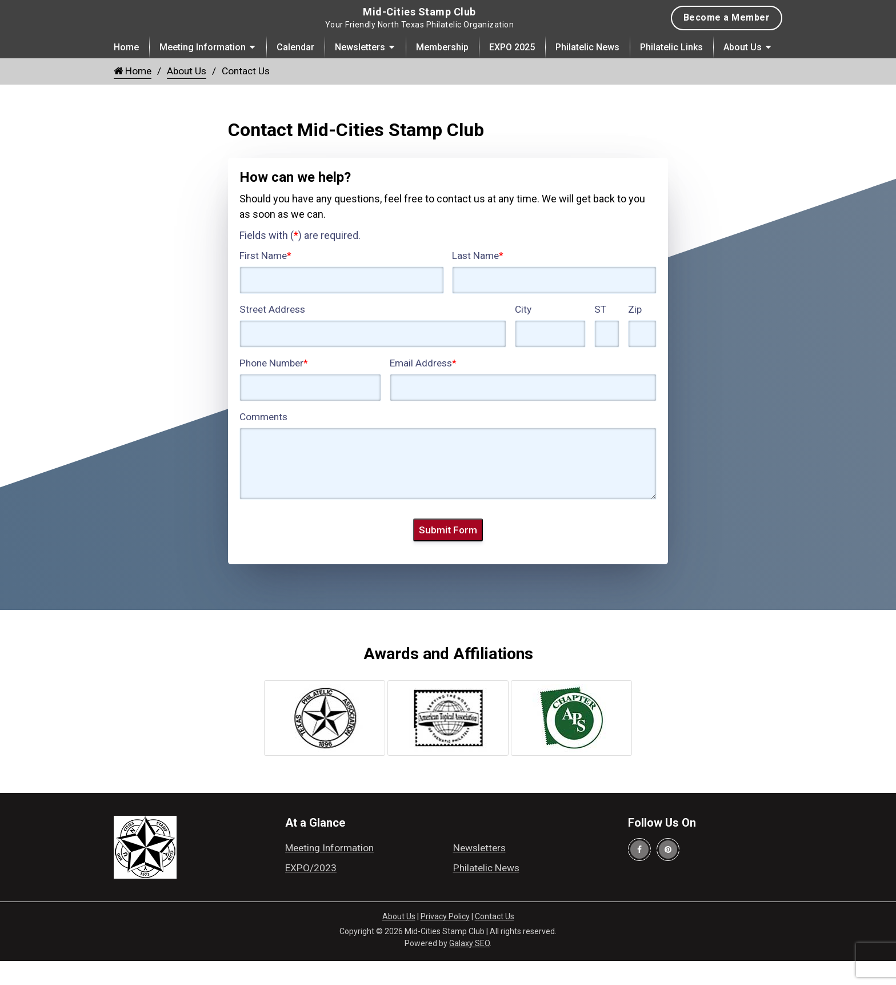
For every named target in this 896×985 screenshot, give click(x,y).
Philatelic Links (671, 71)
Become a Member (726, 30)
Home (126, 71)
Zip (635, 334)
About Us (742, 71)
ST (600, 334)
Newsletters (360, 71)
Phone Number (273, 387)
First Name (265, 280)
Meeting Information (202, 71)
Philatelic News (587, 71)
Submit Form (448, 554)
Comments (263, 441)
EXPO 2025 (512, 71)
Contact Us (494, 941)
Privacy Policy (445, 941)
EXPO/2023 (311, 892)
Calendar (295, 71)
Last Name (477, 280)
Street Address (272, 334)
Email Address (423, 387)
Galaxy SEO (469, 967)
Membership (442, 71)
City (523, 334)
